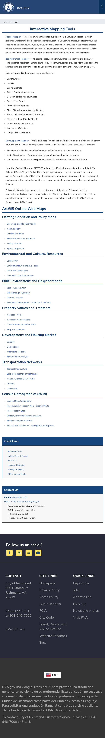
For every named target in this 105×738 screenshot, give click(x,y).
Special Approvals (15, 248)
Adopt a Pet (82, 597)
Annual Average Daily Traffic (20, 378)
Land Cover (12, 260)
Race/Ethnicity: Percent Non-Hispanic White (28, 405)
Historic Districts (15, 297)
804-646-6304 (19, 497)
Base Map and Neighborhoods (21, 223)
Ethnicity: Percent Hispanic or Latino (24, 415)
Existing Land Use (15, 233)
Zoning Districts (14, 243)
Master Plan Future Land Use (21, 238)
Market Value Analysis (18, 356)
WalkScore (12, 388)
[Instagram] (19, 552)
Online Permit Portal (18, 456)
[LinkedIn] (29, 552)
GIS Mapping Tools (17, 474)
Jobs (76, 590)
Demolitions (13, 346)
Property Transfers (16, 329)
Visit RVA (80, 617)
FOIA (43, 610)
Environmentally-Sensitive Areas (22, 265)
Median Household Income (19, 420)
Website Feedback (53, 636)
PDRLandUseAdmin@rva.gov (25, 501)
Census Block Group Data (19, 400)
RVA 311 (12, 460)
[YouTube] (38, 552)
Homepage (47, 583)
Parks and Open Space (17, 270)
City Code (46, 617)
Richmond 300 (15, 451)
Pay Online (81, 583)
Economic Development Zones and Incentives (29, 302)
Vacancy (10, 341)
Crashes (10, 383)
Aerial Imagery (14, 228)
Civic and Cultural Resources (20, 275)
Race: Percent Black (16, 410)
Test (42, 642)
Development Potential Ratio (21, 324)
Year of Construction (16, 287)
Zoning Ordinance (16, 469)
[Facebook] (10, 552)
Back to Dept (11, 22)
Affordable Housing (16, 351)
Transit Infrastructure (17, 368)
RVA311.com (15, 629)
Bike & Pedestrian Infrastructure (22, 373)
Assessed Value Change (18, 319)
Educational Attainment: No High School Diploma (30, 425)
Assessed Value (15, 314)
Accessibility (48, 597)
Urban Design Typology (18, 292)
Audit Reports (50, 604)
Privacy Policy (49, 590)
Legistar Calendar (16, 465)
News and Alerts (86, 610)
